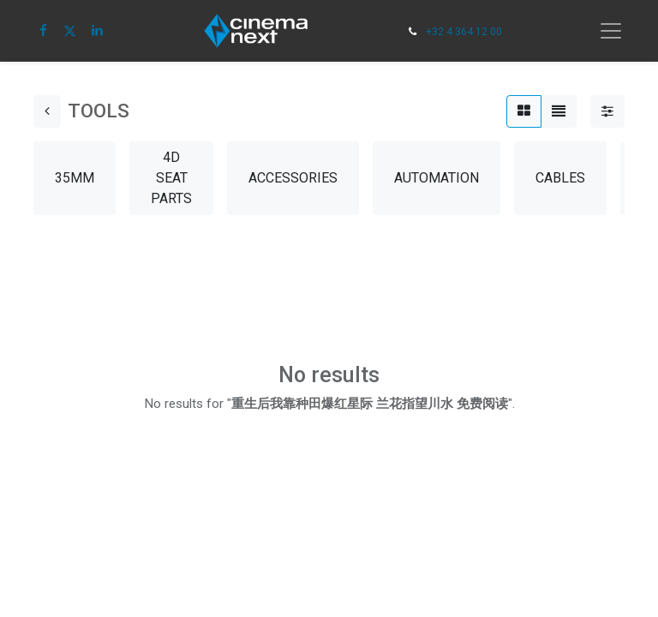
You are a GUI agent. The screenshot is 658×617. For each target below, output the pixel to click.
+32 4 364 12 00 (464, 32)
